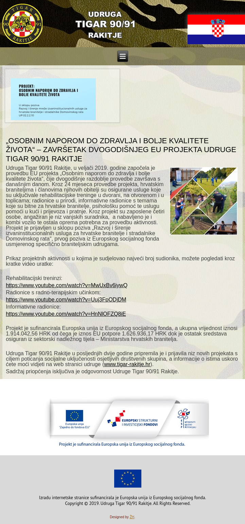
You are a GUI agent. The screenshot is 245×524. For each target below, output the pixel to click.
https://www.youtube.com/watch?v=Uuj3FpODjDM (66, 299)
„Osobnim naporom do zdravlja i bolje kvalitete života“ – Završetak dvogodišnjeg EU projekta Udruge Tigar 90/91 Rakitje (121, 149)
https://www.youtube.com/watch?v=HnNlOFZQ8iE (66, 314)
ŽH (132, 517)
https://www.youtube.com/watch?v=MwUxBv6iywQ (66, 285)
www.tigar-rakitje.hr (127, 364)
